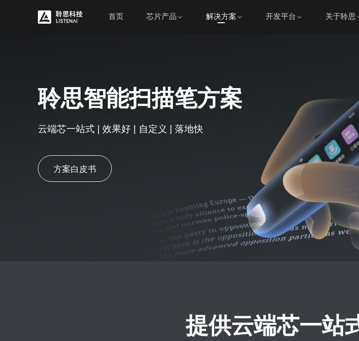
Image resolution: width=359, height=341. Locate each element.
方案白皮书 (75, 169)
